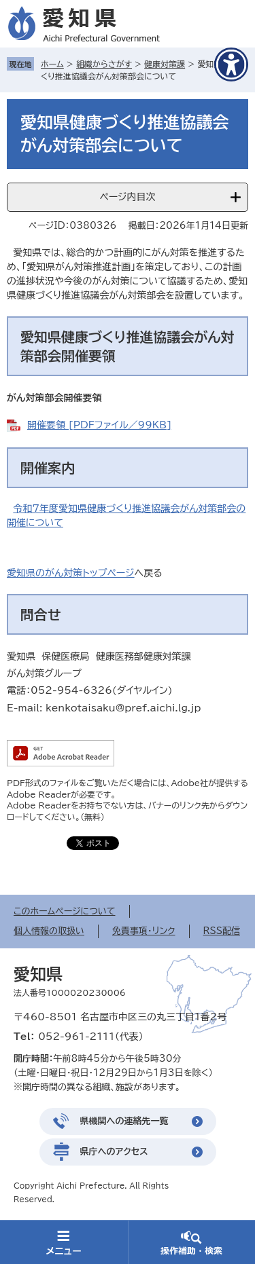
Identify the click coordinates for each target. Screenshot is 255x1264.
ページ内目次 (127, 197)
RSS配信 (221, 931)
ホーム (52, 64)
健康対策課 (164, 64)
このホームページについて (65, 911)
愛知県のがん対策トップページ (71, 573)
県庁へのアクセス (114, 1151)
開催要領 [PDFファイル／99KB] (99, 425)
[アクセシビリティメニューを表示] (231, 64)
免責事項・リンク (143, 931)
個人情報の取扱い (49, 931)
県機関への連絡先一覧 (124, 1121)
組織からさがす (104, 64)
